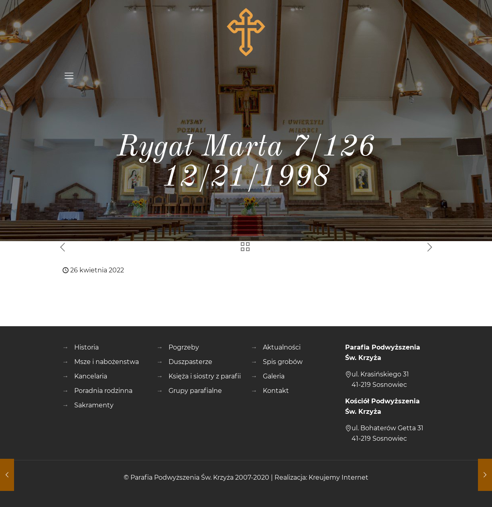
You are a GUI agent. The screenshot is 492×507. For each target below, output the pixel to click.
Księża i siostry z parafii (205, 376)
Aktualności (282, 347)
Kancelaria (90, 376)
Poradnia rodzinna (103, 391)
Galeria (274, 376)
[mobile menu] (69, 76)
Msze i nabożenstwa (106, 362)
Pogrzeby (184, 347)
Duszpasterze (190, 362)
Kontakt (276, 391)
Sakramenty (94, 405)
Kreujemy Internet (338, 477)
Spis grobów (283, 362)
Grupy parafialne (195, 391)
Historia (86, 347)
